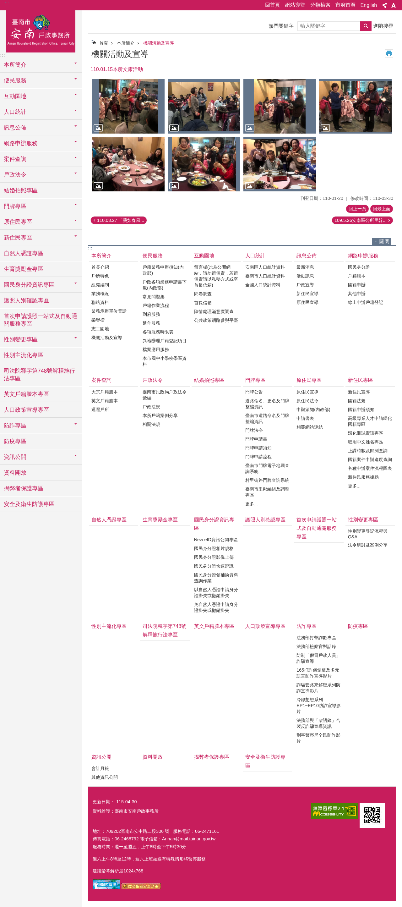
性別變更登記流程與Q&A (368, 534)
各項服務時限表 (158, 331)
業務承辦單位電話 (109, 311)
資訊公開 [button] (15, 457)
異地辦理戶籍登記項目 (165, 340)
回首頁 (272, 5)
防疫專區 (15, 441)
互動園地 (204, 255)
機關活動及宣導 (158, 43)
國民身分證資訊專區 (214, 524)
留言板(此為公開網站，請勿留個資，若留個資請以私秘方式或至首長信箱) (216, 276)
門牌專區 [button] (15, 206)
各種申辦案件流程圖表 (370, 468)
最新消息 (305, 267)
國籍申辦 (357, 284)
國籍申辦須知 (361, 409)
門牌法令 (254, 430)
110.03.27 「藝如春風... (120, 220)
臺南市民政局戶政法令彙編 (165, 394)
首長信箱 (203, 302)
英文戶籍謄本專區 (26, 394)
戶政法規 (151, 406)
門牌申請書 (256, 439)
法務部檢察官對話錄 (316, 646)
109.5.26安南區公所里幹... (360, 220)
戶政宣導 (305, 284)
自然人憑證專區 (23, 253)
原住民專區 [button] (18, 222)
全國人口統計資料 (262, 284)
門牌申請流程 (258, 456)
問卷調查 (203, 293)
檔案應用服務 (156, 349)
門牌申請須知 (258, 447)
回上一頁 (357, 208)
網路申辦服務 (363, 255)
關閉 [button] (384, 241)
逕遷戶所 (100, 409)
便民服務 (153, 255)
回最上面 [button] (381, 208)
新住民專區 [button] (18, 237)
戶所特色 (100, 275)
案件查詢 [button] (15, 159)
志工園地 (100, 328)
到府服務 (151, 314)
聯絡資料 (100, 302)
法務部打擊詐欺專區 (316, 637)
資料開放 (15, 473)
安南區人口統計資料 (265, 267)
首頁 (103, 43)
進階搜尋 (383, 26)
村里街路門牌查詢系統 (267, 480)
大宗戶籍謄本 (104, 391)
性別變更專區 (363, 519)
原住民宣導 (307, 302)
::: (7, 3)
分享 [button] (384, 5)
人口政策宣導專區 (26, 410)
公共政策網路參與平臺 (216, 320)
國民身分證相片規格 (214, 548)
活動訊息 (305, 275)
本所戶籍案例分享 (160, 415)
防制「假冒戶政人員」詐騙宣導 (318, 658)
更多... (251, 503)
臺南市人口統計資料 (265, 275)
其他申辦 (357, 293)
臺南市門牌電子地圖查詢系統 (267, 468)
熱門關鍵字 (281, 26)
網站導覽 (295, 5)
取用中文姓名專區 (365, 441)
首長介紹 (100, 267)
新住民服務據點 (363, 477)
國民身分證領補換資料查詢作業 (216, 577)
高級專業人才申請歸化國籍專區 (370, 421)
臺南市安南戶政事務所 (40, 30)
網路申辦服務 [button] (21, 143)
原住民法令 (307, 400)
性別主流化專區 (23, 355)
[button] (128, 106)
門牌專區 (255, 380)
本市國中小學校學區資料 (165, 361)
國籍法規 (357, 400)
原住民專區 (309, 380)
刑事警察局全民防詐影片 (318, 738)
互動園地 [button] (15, 96)
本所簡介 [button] (15, 65)
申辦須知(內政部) (313, 409)
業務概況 (100, 293)
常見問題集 (154, 296)
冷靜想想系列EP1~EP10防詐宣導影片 (318, 705)
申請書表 (305, 418)
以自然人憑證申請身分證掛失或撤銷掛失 (216, 592)
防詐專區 (306, 626)
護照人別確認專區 (26, 300)
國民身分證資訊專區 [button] (29, 285)
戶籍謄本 (357, 275)
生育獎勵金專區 (23, 269)
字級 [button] (393, 5)
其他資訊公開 (104, 777)
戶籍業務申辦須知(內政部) (163, 270)
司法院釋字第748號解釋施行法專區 (39, 375)
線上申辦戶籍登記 (365, 302)
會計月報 (100, 768)
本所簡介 (125, 43)
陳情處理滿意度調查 (214, 311)
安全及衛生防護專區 (29, 504)
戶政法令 (153, 380)
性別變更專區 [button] (21, 339)
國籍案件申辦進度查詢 (370, 459)
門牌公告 (254, 391)
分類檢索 (320, 5)
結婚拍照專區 (21, 190)
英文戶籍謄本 (104, 400)
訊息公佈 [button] (15, 127)
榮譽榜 (98, 319)
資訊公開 (101, 757)
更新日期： (104, 801)
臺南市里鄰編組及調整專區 (267, 491)
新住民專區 (360, 380)
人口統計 (255, 255)
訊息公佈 (306, 255)
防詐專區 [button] (15, 425)
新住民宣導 (307, 293)
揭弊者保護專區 (23, 488)
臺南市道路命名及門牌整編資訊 (267, 418)
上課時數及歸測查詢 (368, 450)
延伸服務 (151, 323)
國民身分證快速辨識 (214, 566)
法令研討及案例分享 (368, 544)
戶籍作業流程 (156, 305)
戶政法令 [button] (15, 175)
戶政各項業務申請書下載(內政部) (165, 284)
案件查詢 (101, 380)
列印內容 (389, 53)
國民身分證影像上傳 (214, 557)
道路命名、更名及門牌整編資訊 (267, 403)
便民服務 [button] (15, 80)
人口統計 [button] (15, 112)
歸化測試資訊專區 (365, 433)
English (369, 5)
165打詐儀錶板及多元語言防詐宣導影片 (317, 673)
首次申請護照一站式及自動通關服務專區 (40, 320)
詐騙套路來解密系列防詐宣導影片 (318, 687)
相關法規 (151, 424)
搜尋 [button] (366, 26)
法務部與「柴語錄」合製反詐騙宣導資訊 (318, 723)
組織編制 (100, 284)
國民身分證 (359, 267)
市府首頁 (345, 5)
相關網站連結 (309, 427)
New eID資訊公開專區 (216, 539)
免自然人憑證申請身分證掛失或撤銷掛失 (216, 607)
